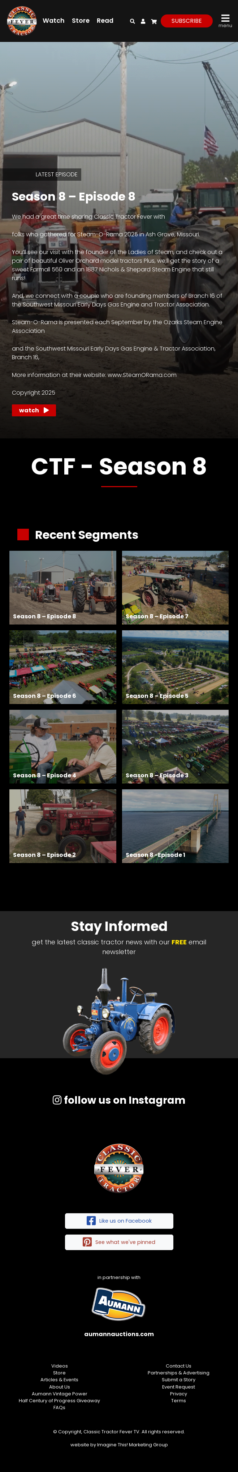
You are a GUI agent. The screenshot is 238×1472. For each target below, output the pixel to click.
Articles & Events (59, 1380)
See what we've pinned (119, 1242)
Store (81, 20)
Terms (178, 1401)
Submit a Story (178, 1380)
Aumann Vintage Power (59, 1394)
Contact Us (178, 1366)
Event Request (178, 1387)
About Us (59, 1387)
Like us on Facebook (119, 1221)
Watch (54, 20)
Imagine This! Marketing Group (132, 1445)
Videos (59, 1366)
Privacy (178, 1394)
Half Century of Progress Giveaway (59, 1401)
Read (105, 20)
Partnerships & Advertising (178, 1373)
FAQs (59, 1407)
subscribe (187, 21)
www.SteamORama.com (142, 375)
